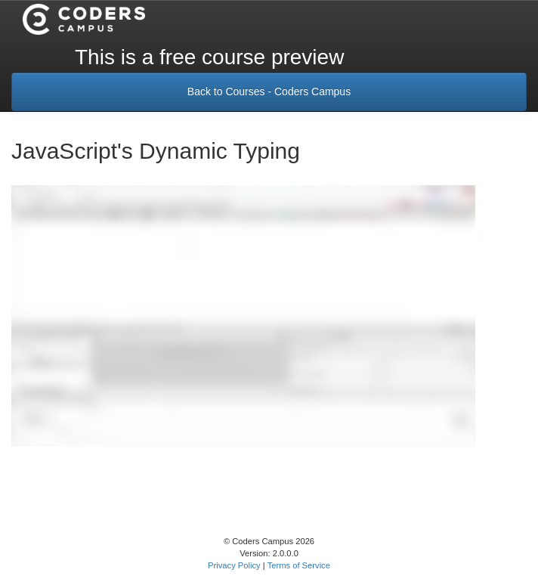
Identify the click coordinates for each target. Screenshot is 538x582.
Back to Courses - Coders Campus (269, 91)
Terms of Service (298, 565)
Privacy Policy (234, 565)
